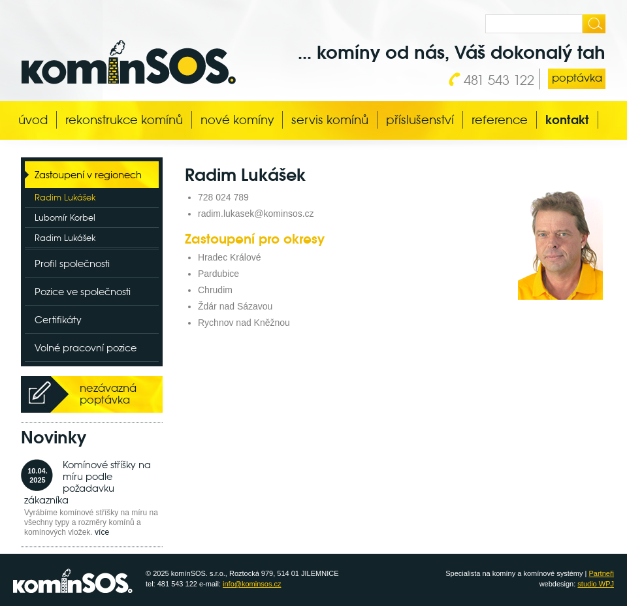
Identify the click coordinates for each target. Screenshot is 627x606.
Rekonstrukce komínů (124, 119)
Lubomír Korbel (65, 217)
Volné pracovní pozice (86, 348)
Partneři (601, 573)
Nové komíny (237, 119)
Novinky (53, 437)
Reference (500, 119)
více (102, 532)
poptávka (577, 78)
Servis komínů (329, 119)
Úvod (33, 119)
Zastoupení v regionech (88, 174)
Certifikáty (58, 319)
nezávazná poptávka (108, 394)
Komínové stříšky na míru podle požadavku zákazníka (87, 482)
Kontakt (567, 119)
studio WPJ (595, 584)
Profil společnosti (72, 263)
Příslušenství (420, 119)
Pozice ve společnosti (83, 291)
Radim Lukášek (65, 197)
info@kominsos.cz (252, 584)
